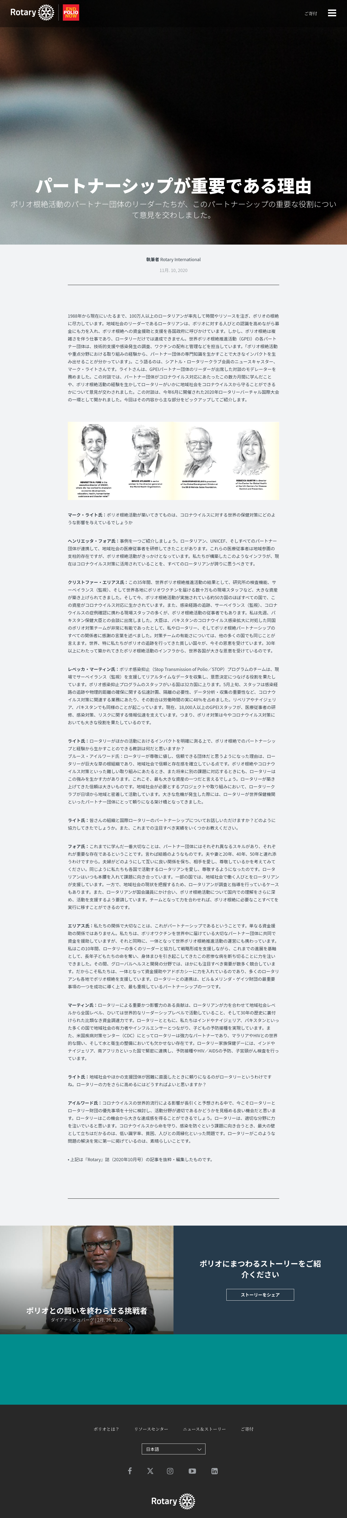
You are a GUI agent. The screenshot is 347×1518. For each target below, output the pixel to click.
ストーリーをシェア (260, 1294)
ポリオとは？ (107, 1429)
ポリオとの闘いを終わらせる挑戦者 (86, 1310)
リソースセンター (151, 1429)
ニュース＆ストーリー (204, 1429)
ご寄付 (310, 13)
